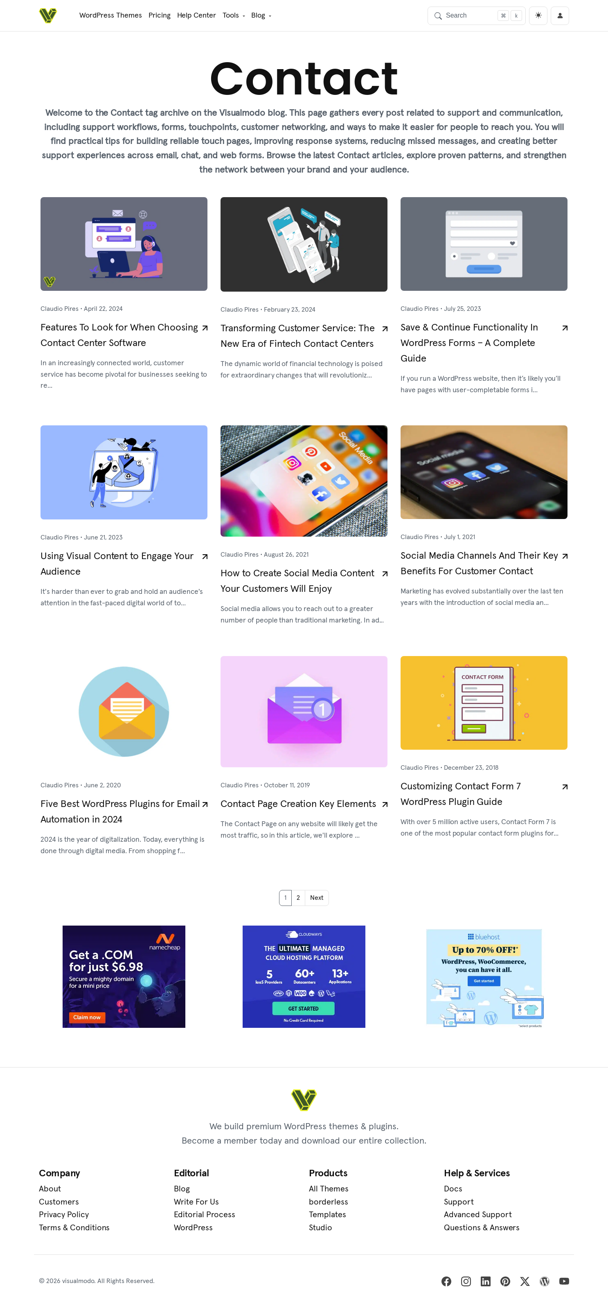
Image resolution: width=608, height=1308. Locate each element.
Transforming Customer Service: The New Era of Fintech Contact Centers (298, 336)
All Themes (329, 1189)
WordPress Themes (110, 15)
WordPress (193, 1228)
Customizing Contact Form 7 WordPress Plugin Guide (461, 794)
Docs (453, 1189)
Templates (327, 1215)
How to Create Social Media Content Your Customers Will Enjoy (297, 581)
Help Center (196, 15)
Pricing (160, 15)
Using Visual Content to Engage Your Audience (117, 564)
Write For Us (196, 1202)
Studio (320, 1228)
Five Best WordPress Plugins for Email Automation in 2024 (120, 812)
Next (317, 897)
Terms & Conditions (74, 1228)
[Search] (476, 15)
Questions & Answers (482, 1228)
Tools (231, 15)
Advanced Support (478, 1215)
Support (459, 1202)
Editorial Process (204, 1215)
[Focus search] (503, 15)
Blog (258, 15)
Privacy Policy (64, 1215)
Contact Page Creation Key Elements (298, 804)
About (50, 1189)
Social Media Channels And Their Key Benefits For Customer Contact (479, 563)
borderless (328, 1202)
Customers (59, 1202)
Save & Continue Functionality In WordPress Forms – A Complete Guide (469, 343)
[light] (538, 16)
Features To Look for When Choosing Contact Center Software (119, 335)
